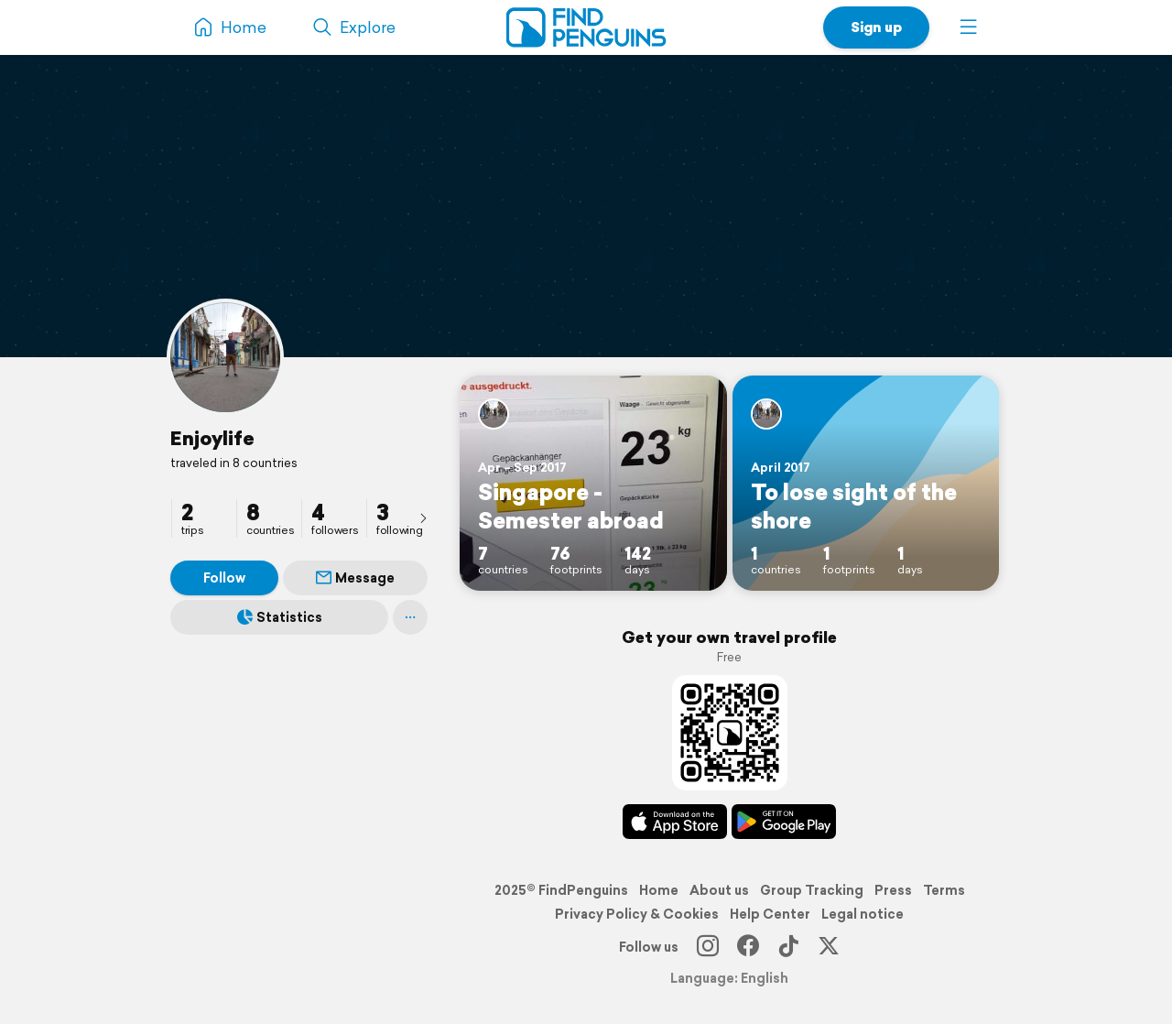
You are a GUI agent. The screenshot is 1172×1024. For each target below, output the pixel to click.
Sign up (876, 27)
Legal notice (862, 914)
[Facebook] (748, 947)
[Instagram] (708, 947)
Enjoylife (212, 438)
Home (658, 890)
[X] (829, 947)
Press (893, 890)
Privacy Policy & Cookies (637, 914)
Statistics (279, 617)
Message (355, 578)
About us (719, 890)
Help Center (770, 914)
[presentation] (423, 517)
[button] (969, 27)
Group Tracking (811, 890)
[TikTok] (788, 947)
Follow (224, 578)
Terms (944, 890)
